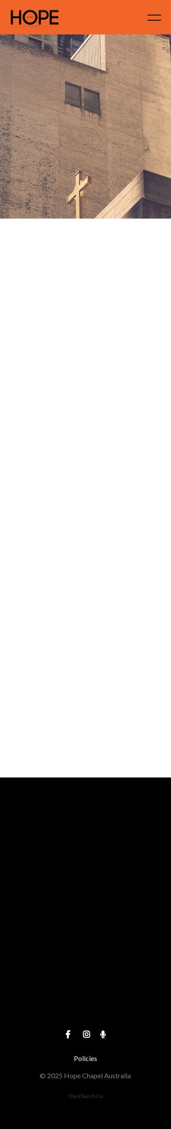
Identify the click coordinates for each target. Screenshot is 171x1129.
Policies (85, 1058)
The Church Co (85, 1096)
